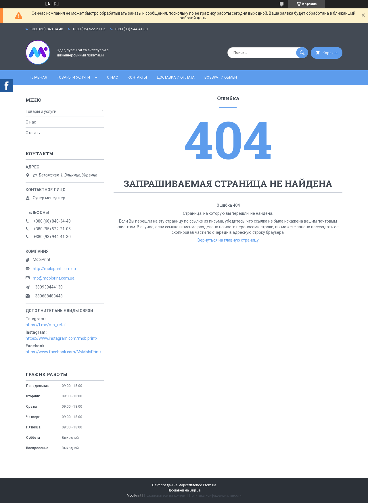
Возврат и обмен (220, 77)
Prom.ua (209, 485)
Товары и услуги (73, 77)
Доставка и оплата (176, 77)
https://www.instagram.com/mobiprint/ (61, 338)
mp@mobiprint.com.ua (53, 278)
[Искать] (302, 52)
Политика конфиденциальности (215, 495)
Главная (38, 77)
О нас (112, 77)
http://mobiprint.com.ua (54, 268)
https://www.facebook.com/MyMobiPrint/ (63, 352)
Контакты (137, 77)
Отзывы (33, 132)
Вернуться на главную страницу (228, 240)
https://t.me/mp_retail (46, 324)
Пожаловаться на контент (165, 495)
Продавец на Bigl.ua (184, 490)
